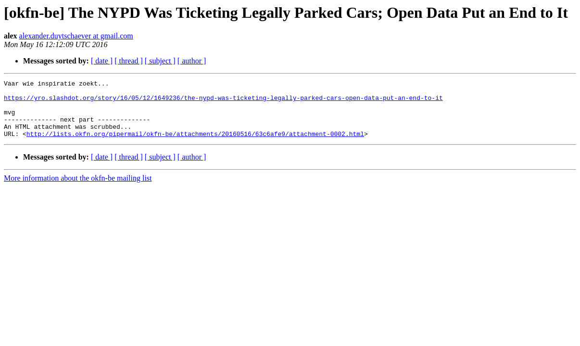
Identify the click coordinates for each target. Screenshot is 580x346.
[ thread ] (128, 61)
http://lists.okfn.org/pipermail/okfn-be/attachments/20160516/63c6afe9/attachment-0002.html (195, 145)
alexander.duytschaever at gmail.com (76, 36)
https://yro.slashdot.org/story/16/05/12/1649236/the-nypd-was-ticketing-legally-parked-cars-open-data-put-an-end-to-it (223, 102)
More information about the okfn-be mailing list (78, 189)
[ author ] (191, 61)
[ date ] (102, 61)
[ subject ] (160, 61)
